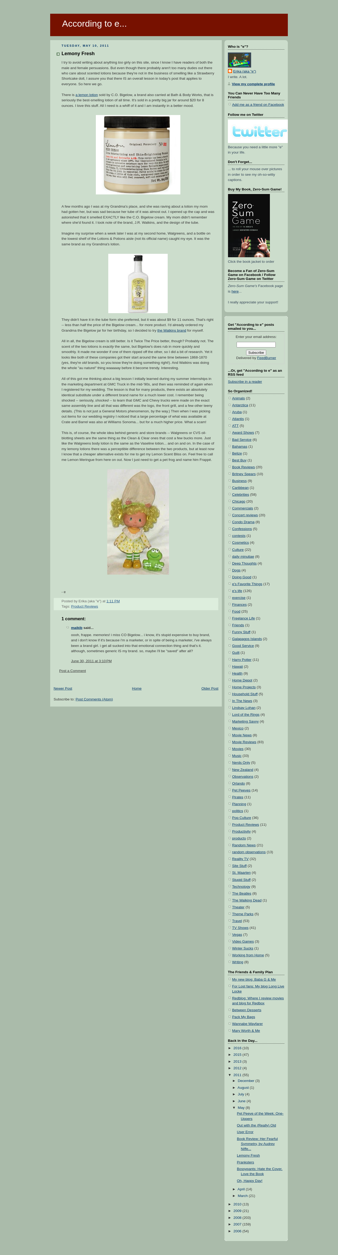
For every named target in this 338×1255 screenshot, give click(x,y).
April (242, 1189)
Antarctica (240, 405)
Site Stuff (239, 866)
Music (237, 756)
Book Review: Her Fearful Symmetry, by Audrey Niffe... (257, 1144)
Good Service (243, 646)
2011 (237, 1075)
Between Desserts (246, 1010)
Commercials (242, 508)
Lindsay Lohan (244, 708)
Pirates (237, 797)
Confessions (242, 529)
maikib (76, 628)
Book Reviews (243, 467)
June (242, 1101)
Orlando (238, 783)
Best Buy (239, 460)
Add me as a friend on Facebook (258, 105)
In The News (242, 701)
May (242, 1108)
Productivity (241, 831)
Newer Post (63, 688)
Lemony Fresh (78, 53)
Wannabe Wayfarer (247, 1024)
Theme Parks (242, 914)
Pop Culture (241, 818)
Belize (237, 453)
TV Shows (240, 928)
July (241, 1094)
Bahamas (239, 446)
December (246, 1081)
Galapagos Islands (247, 639)
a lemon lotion (87, 95)
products (239, 838)
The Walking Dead (246, 900)
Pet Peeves (241, 790)
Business (239, 481)
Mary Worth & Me (246, 1031)
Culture (238, 550)
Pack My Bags (243, 1017)
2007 (237, 1224)
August (244, 1088)
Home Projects (244, 687)
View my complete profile (253, 84)
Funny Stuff (241, 632)
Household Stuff (245, 694)
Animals (238, 398)
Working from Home (248, 955)
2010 (237, 1204)
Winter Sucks (242, 948)
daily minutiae (243, 557)
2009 (237, 1211)
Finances (239, 605)
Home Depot (242, 680)
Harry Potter (241, 660)
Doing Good (241, 577)
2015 (237, 1055)
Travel (237, 921)
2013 (237, 1061)
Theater (238, 907)
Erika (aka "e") (244, 71)
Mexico (237, 728)
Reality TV (240, 859)
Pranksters (245, 1162)
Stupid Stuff (241, 880)
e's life (237, 591)
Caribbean (240, 488)
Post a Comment (72, 671)
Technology (241, 887)
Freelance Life (243, 618)
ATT (235, 426)
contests (239, 536)
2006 (237, 1231)
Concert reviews (245, 515)
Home (137, 688)
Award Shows (243, 433)
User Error (245, 1132)
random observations (249, 852)
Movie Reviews (244, 742)
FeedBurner (266, 358)
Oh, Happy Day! (249, 1181)
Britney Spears (244, 474)
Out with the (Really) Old (256, 1125)
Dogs (236, 570)
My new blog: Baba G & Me (254, 979)
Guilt (236, 653)
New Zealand (242, 770)
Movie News (242, 735)
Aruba (237, 412)
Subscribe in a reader (245, 382)
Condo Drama (243, 522)
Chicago (238, 501)
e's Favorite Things (247, 584)
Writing (237, 962)
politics (237, 811)
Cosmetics (240, 543)
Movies (237, 749)
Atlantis (238, 419)
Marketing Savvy (245, 721)
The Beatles (241, 893)
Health (237, 673)
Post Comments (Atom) (94, 699)
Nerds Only (241, 763)
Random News (244, 845)
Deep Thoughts (244, 563)
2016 (237, 1048)
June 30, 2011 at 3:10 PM (91, 661)
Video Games (243, 941)
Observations (242, 777)
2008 (237, 1218)
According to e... (94, 23)
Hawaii (237, 667)
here (235, 291)
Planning (239, 804)
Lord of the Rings (246, 715)
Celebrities (240, 495)
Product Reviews (84, 606)
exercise (239, 598)
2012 (237, 1068)
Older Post (209, 688)
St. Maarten (241, 873)
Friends (238, 625)
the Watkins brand (171, 330)
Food (236, 611)
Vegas (237, 935)
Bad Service (241, 440)
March (243, 1196)
